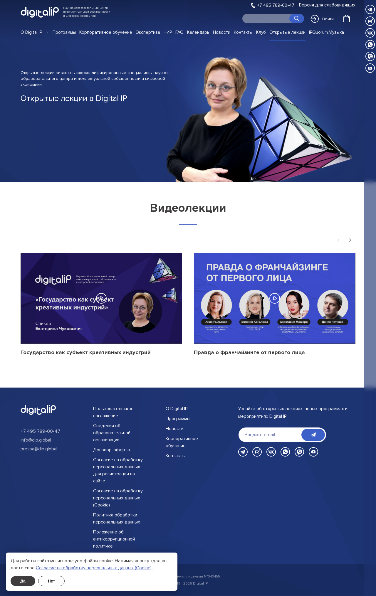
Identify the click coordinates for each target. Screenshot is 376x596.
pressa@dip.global (39, 449)
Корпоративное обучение (105, 32)
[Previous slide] (338, 240)
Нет (51, 581)
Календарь (198, 32)
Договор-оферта (111, 450)
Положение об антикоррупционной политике (114, 539)
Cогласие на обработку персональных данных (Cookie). (94, 568)
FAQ (179, 32)
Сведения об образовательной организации (111, 433)
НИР (168, 32)
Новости (221, 32)
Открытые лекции (287, 32)
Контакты (243, 32)
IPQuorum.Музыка (326, 32)
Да (23, 581)
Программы (64, 32)
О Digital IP (31, 32)
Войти (322, 19)
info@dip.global (36, 440)
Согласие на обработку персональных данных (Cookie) (118, 498)
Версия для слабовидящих (327, 5)
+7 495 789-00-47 (275, 5)
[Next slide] (350, 240)
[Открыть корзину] (346, 18)
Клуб (261, 32)
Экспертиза (148, 32)
